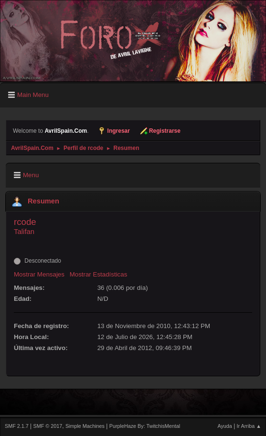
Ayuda (224, 426)
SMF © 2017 (48, 426)
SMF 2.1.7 (17, 426)
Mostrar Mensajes (39, 274)
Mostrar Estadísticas (99, 274)
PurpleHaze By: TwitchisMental (144, 426)
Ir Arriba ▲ (249, 426)
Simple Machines (85, 426)
